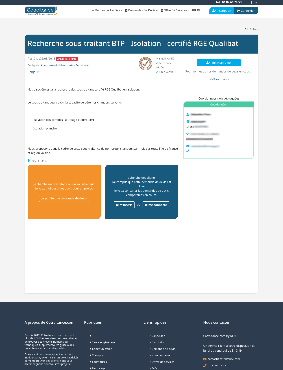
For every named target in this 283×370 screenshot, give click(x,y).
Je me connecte (156, 205)
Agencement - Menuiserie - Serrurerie (65, 65)
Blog (197, 10)
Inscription (157, 342)
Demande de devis (162, 349)
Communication (101, 349)
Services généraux (102, 342)
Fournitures (98, 362)
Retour (251, 29)
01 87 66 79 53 (217, 365)
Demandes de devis (140, 10)
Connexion (157, 336)
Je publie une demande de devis (64, 198)
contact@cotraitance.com (224, 359)
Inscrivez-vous (218, 63)
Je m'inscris (124, 205)
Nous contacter (160, 355)
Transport (97, 355)
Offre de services (174, 10)
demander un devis (107, 10)
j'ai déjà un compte (219, 79)
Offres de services (161, 362)
